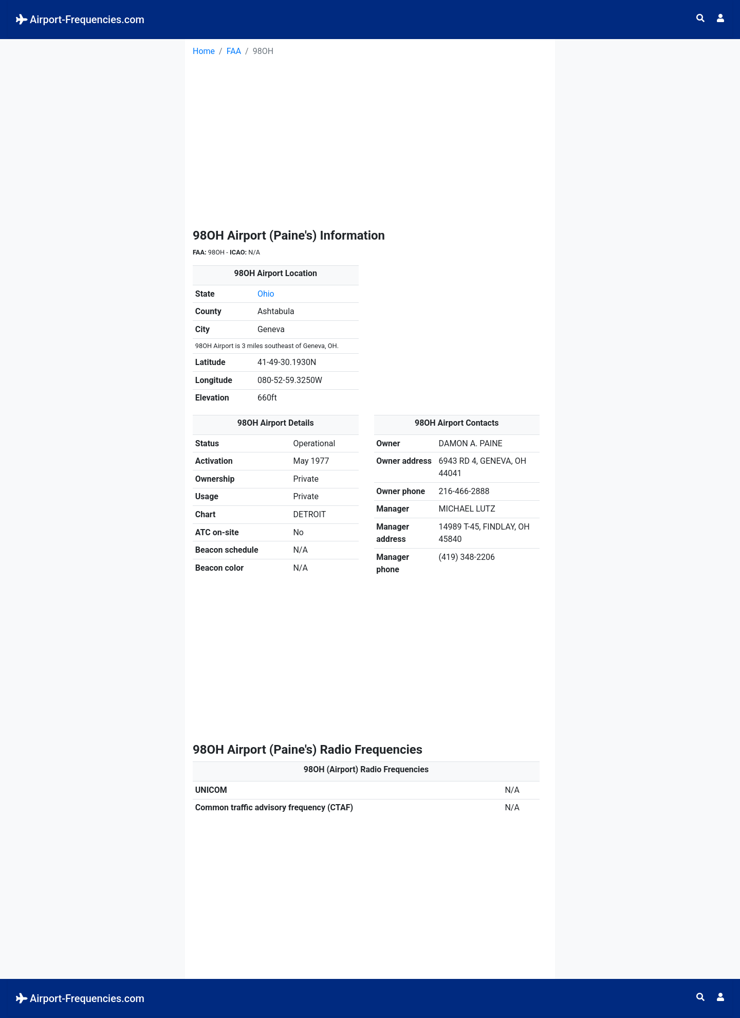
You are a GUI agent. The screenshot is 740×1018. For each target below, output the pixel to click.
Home (204, 51)
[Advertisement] (92, 103)
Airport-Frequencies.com (80, 19)
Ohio (265, 294)
